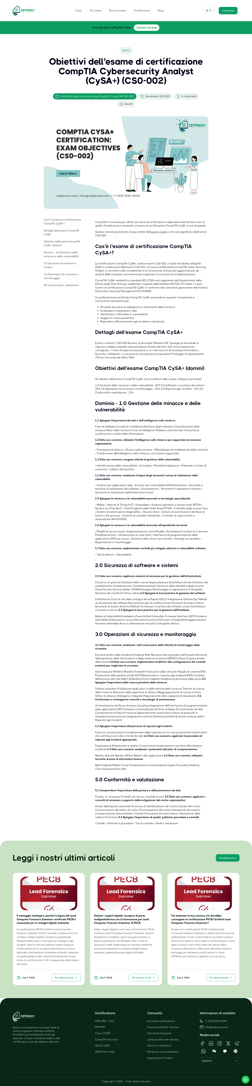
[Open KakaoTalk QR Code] (225, 1051)
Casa (78, 10)
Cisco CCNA (102, 1033)
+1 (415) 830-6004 (213, 1021)
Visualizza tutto (227, 858)
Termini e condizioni (159, 1045)
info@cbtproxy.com (216, 1027)
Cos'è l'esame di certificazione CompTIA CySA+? (62, 221)
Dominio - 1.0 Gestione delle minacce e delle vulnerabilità (61, 254)
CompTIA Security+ (107, 1039)
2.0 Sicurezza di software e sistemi (60, 265)
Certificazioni (142, 10)
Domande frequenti (159, 1033)
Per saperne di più (66, 977)
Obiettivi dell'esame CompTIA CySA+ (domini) (62, 243)
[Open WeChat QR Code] (214, 1051)
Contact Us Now (146, 27)
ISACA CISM (102, 1045)
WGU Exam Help (105, 1051)
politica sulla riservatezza (162, 1039)
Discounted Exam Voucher (163, 1027)
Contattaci (228, 10)
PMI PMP (100, 1027)
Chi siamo (96, 10)
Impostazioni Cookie (159, 1057)
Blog (160, 10)
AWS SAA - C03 (104, 1021)
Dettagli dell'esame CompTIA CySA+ (61, 232)
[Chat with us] (245, 1079)
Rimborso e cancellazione (163, 1051)
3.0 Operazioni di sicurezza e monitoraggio (61, 276)
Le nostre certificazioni (161, 1021)
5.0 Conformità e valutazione (61, 285)
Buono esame (117, 10)
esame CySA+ (159, 231)
